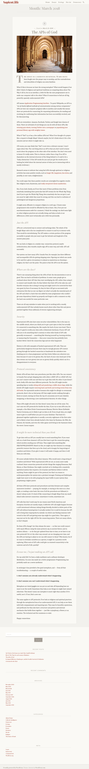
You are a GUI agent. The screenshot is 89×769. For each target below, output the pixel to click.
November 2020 (10, 684)
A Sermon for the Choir (11, 661)
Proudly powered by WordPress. (13, 767)
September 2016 (10, 696)
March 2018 (9, 688)
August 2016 (9, 698)
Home (48, 2)
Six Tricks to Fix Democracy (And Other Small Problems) (20, 652)
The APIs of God (44, 31)
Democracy (77, 2)
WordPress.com (40, 767)
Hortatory (8, 729)
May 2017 (8, 692)
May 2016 (8, 702)
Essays (54, 2)
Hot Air (68, 2)
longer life (50, 173)
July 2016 (8, 700)
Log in (7, 749)
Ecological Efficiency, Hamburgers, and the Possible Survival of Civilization (25, 658)
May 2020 (8, 686)
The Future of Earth (11, 736)
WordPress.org (9, 755)
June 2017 (8, 690)
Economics (8, 725)
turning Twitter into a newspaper (42, 127)
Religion (8, 734)
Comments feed (10, 753)
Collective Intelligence (11, 719)
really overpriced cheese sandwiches (53, 184)
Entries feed (9, 751)
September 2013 (10, 704)
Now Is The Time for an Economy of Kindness (17, 654)
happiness (57, 173)
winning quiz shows (24, 127)
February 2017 (9, 694)
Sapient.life (11, 2)
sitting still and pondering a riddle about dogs (49, 385)
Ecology (61, 2)
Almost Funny (9, 717)
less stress (65, 173)
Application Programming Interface (37, 103)
